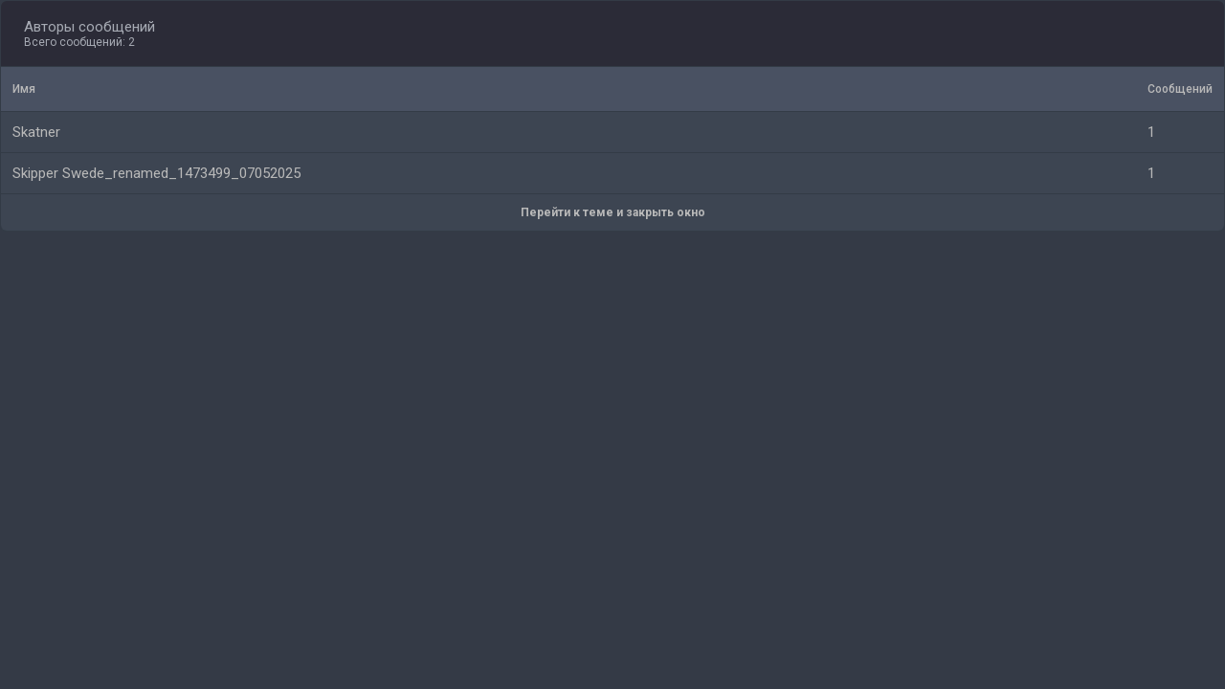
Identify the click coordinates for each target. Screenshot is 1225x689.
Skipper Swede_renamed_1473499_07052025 (156, 173)
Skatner (36, 132)
